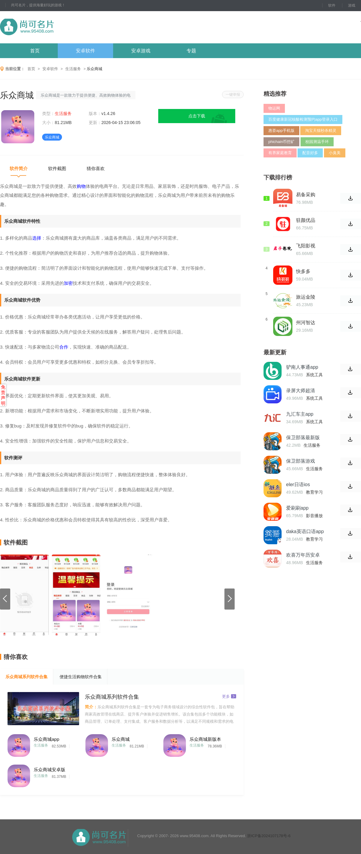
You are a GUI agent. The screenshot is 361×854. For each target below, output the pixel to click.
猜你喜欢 (96, 168)
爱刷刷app (297, 508)
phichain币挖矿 (281, 141)
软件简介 (19, 168)
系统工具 (314, 374)
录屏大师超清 (300, 390)
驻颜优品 (305, 220)
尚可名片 (60, 27)
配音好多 (310, 153)
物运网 (274, 108)
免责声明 (3, 395)
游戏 (351, 5)
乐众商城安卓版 (49, 769)
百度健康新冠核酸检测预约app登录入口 (303, 119)
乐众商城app (46, 739)
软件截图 (57, 168)
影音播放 (314, 515)
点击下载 (196, 115)
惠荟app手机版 (281, 130)
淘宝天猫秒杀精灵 (320, 130)
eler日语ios (298, 484)
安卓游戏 (140, 50)
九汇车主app (299, 414)
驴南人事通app (302, 367)
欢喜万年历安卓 (303, 554)
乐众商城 (121, 739)
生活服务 (73, 69)
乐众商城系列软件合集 (26, 676)
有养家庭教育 (280, 153)
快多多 (303, 271)
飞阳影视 (305, 245)
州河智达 (305, 322)
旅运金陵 (305, 297)
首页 (35, 50)
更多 (229, 696)
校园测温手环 (317, 141)
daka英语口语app (305, 531)
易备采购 (305, 194)
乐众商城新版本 (205, 739)
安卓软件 (85, 50)
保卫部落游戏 (300, 461)
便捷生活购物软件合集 (81, 676)
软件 (331, 5)
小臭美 (335, 153)
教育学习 (314, 492)
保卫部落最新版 (303, 437)
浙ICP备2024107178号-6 (269, 836)
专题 (191, 50)
